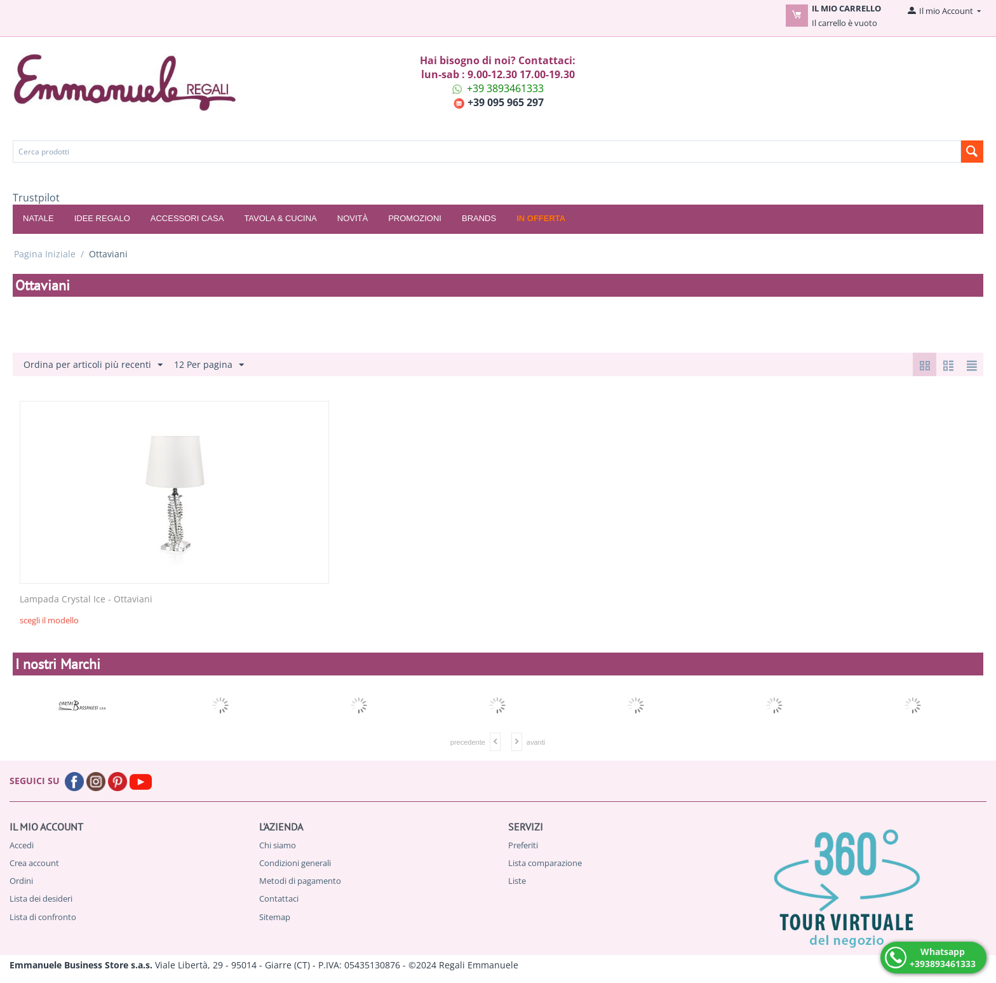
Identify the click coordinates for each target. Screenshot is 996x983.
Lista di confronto (43, 917)
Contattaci (279, 898)
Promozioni (414, 218)
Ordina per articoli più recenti (93, 365)
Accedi (22, 845)
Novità (352, 218)
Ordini (21, 880)
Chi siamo (277, 845)
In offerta (540, 218)
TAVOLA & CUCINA (280, 218)
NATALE (38, 218)
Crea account (34, 863)
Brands (479, 218)
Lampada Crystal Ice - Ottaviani (86, 599)
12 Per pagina (209, 365)
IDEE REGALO (102, 218)
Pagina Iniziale (45, 254)
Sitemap (274, 917)
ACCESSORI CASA (187, 218)
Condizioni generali (295, 863)
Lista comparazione (545, 863)
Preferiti (523, 845)
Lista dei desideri (41, 898)
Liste (517, 880)
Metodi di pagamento (300, 880)
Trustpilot (36, 198)
